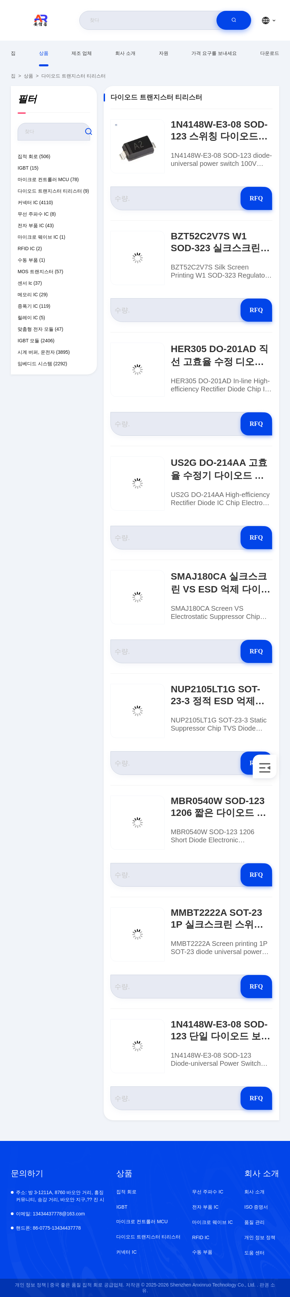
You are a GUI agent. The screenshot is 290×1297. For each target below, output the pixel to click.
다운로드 (269, 53)
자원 (163, 53)
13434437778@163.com (50, 1213)
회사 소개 (125, 53)
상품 (43, 53)
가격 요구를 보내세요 (214, 53)
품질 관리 (254, 1222)
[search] (233, 20)
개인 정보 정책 (259, 1237)
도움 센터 (254, 1252)
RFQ (248, 198)
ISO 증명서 (256, 1207)
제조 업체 (81, 53)
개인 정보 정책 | (31, 1285)
